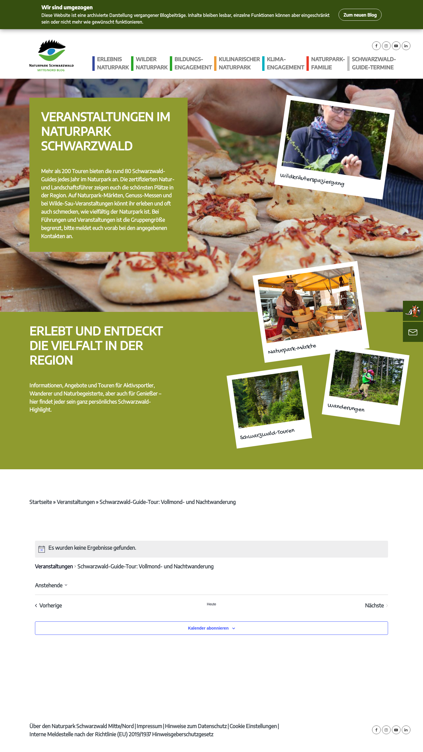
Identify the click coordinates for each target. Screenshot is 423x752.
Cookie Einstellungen (253, 726)
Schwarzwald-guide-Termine (374, 63)
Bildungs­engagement (193, 63)
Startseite (40, 501)
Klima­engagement (285, 63)
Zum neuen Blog (360, 14)
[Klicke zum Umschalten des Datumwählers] (51, 585)
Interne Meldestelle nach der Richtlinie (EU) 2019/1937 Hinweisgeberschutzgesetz (121, 734)
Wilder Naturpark (152, 63)
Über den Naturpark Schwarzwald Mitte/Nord (81, 726)
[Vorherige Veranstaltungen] (48, 605)
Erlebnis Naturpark (113, 63)
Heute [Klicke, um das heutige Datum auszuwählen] (211, 604)
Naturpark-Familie (328, 63)
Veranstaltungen (76, 501)
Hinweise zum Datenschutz (196, 726)
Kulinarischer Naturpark (239, 63)
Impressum (149, 726)
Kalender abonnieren (208, 628)
